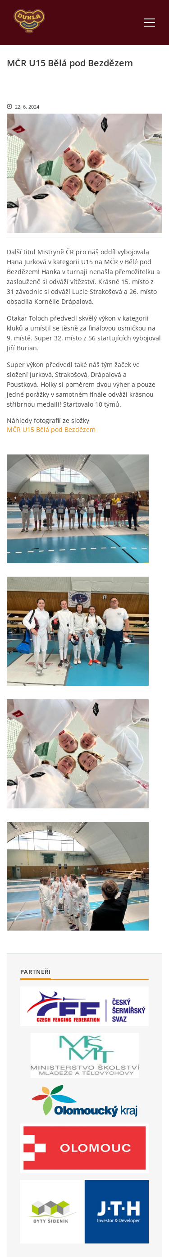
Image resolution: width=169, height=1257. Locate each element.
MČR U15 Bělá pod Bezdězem (51, 429)
